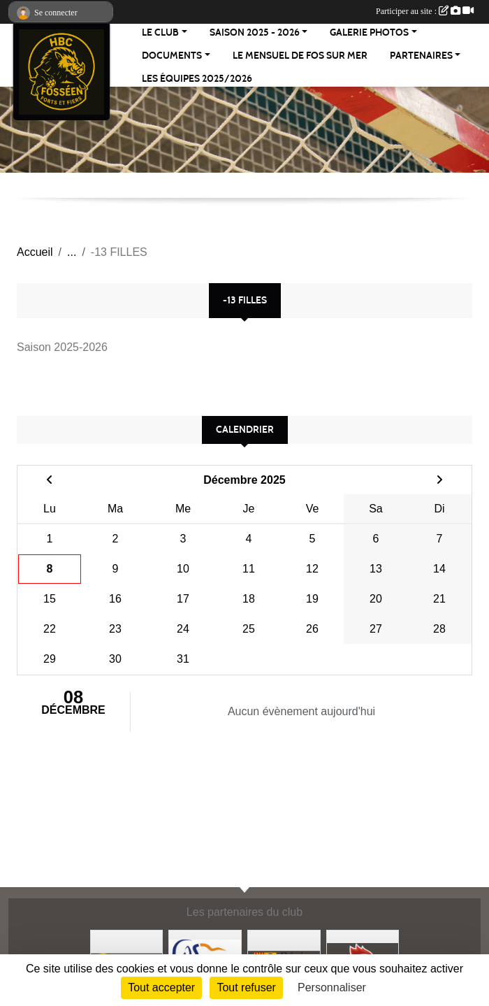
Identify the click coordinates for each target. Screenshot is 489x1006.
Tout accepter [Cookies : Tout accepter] (161, 987)
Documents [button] (172, 56)
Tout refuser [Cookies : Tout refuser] (246, 987)
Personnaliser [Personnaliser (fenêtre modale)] (332, 987)
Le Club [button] (160, 32)
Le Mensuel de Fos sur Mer (300, 56)
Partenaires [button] (421, 56)
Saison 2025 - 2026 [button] (255, 32)
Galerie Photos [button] (369, 32)
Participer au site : (425, 11)
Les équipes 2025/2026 (197, 79)
